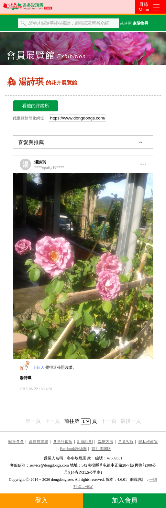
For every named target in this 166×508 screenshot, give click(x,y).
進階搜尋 (140, 23)
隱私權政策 (148, 441)
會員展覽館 (38, 441)
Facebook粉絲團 (73, 448)
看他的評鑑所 (35, 105)
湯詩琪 (40, 162)
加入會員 (125, 500)
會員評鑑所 (62, 441)
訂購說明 (85, 441)
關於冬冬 (16, 441)
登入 (41, 500)
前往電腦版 (101, 448)
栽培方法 (105, 441)
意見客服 (126, 441)
